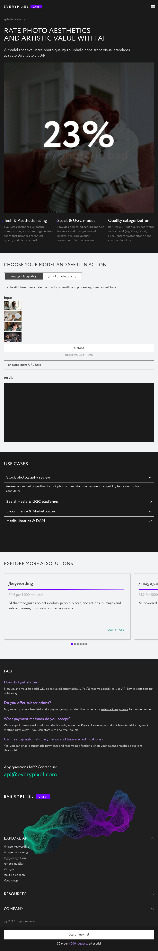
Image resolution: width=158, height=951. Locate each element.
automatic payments (114, 709)
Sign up (9, 689)
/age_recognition (15, 858)
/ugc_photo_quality (24, 276)
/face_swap (11, 880)
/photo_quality (13, 863)
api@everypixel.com (30, 774)
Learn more (115, 629)
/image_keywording (16, 846)
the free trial (65, 730)
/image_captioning (16, 852)
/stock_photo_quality (62, 276)
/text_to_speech (14, 875)
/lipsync (9, 869)
